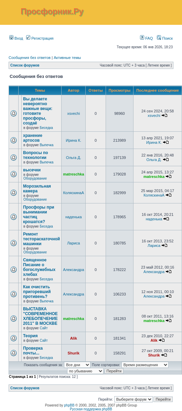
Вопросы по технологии (35, 155)
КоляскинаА (73, 193)
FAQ (146, 38)
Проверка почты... (33, 350)
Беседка (46, 128)
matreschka (73, 174)
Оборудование (35, 178)
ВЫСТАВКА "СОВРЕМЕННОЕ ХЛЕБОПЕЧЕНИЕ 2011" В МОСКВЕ (40, 316)
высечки (32, 170)
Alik (73, 338)
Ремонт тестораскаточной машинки (41, 239)
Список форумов (25, 65)
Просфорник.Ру (52, 11)
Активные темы (67, 58)
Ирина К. (73, 140)
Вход (16, 38)
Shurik (73, 353)
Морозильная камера (37, 188)
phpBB (69, 405)
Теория (30, 335)
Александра (73, 270)
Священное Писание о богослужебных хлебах (39, 267)
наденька (73, 217)
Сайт (43, 328)
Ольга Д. (73, 158)
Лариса (73, 243)
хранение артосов (32, 138)
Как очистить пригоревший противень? (37, 291)
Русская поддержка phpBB (91, 409)
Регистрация (39, 38)
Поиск (165, 38)
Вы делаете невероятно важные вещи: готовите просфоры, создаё (37, 111)
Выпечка (46, 145)
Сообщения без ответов (30, 58)
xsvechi (73, 113)
